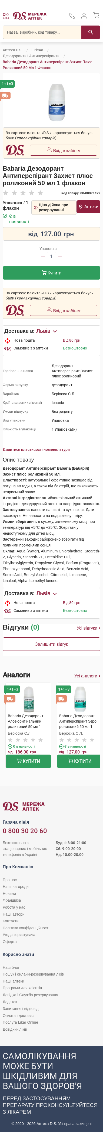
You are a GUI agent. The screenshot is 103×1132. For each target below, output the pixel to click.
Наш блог (11, 967)
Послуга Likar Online (20, 1022)
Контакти (10, 921)
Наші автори (14, 914)
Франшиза (12, 900)
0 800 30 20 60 (25, 831)
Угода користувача (19, 935)
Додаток (10, 1002)
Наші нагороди (15, 886)
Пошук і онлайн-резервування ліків (33, 974)
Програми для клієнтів (22, 988)
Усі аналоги (87, 676)
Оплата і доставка (19, 1015)
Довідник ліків (15, 1029)
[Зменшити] (43, 256)
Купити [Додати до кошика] (52, 273)
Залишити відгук (51, 644)
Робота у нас (14, 907)
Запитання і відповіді (21, 1008)
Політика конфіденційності (26, 928)
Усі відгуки (88, 628)
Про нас (10, 880)
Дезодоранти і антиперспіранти (31, 56)
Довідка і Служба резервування (30, 995)
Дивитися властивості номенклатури (36, 449)
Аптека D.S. (12, 50)
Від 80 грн (71, 340)
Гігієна (37, 50)
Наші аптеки (13, 981)
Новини (9, 893)
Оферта (10, 942)
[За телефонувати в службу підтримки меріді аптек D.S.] (72, 17)
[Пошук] (90, 32)
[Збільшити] (60, 256)
